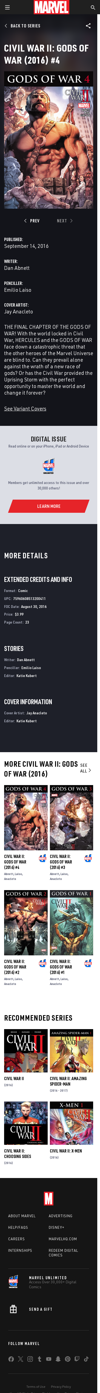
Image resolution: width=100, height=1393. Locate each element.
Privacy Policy (61, 1386)
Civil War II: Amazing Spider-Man (68, 1081)
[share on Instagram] (30, 1360)
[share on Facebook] (11, 1360)
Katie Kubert (26, 675)
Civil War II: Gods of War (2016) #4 (15, 862)
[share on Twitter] (20, 1360)
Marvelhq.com (63, 1239)
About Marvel (22, 1216)
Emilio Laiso (17, 290)
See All (86, 768)
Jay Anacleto (18, 311)
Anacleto (10, 879)
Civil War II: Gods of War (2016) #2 (15, 967)
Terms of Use (35, 1386)
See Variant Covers (25, 408)
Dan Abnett (17, 268)
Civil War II (14, 1078)
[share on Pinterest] (67, 1360)
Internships (20, 1250)
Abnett (8, 874)
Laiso (18, 874)
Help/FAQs (18, 1227)
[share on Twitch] (77, 1360)
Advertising (61, 1216)
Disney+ (56, 1227)
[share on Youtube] (49, 1360)
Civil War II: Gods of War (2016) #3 (61, 862)
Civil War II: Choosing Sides (17, 1153)
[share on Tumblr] (39, 1360)
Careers (16, 1239)
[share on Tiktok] (86, 1360)
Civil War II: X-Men (66, 1151)
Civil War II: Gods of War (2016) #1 (61, 967)
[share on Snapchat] (58, 1360)
